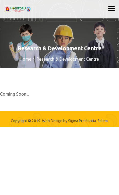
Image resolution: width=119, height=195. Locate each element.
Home (25, 59)
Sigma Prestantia (82, 121)
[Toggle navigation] (111, 8)
